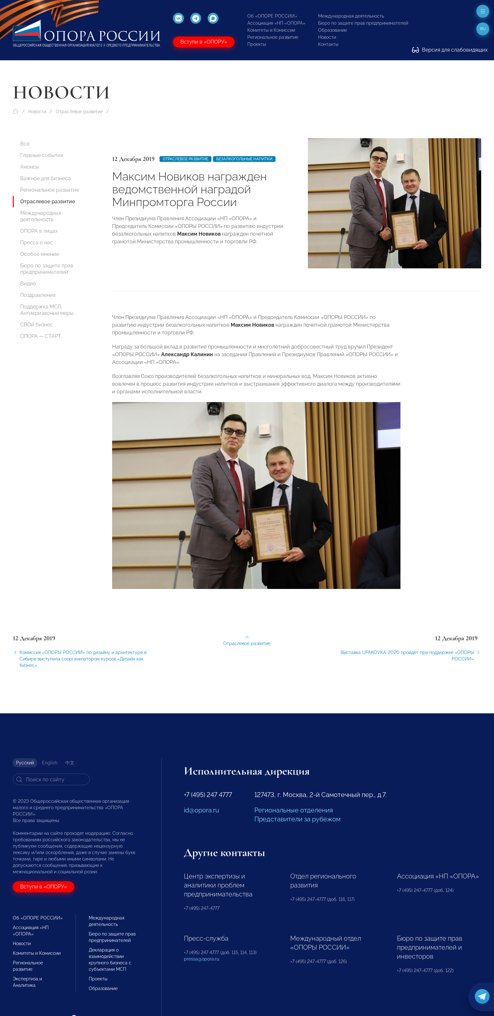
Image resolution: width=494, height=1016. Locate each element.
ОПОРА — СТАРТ (40, 336)
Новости (327, 37)
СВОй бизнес (36, 325)
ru (483, 29)
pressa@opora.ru (201, 958)
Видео (28, 284)
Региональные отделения (293, 810)
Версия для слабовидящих (450, 50)
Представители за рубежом (297, 819)
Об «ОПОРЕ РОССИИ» (272, 16)
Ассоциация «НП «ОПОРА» (276, 23)
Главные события (41, 155)
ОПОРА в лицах (39, 231)
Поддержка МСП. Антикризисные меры (46, 310)
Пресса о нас (36, 242)
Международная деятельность (351, 16)
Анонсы (29, 167)
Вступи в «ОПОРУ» (203, 42)
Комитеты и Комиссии (271, 30)
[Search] (51, 779)
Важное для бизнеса (45, 178)
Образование (332, 30)
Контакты (328, 44)
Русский (25, 762)
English (49, 762)
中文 (69, 762)
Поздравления (37, 295)
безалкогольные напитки (244, 159)
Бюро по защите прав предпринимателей (363, 23)
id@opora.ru (201, 810)
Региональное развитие (272, 37)
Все (24, 144)
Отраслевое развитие (79, 111)
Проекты (256, 44)
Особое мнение (39, 254)
